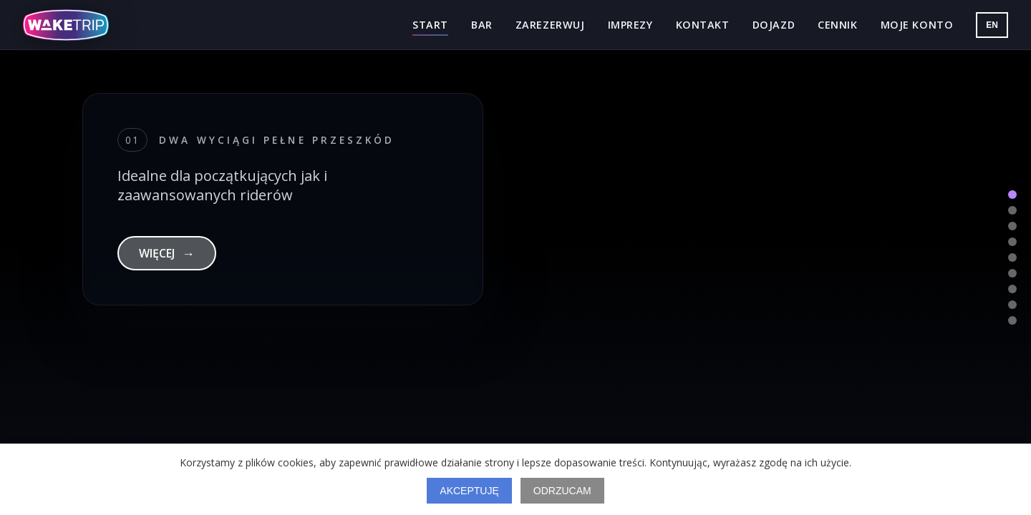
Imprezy (630, 24)
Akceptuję (469, 490)
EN (992, 25)
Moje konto (917, 24)
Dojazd (773, 24)
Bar (482, 24)
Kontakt (703, 24)
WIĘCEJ (167, 253)
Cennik (837, 24)
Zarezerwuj (550, 24)
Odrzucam (562, 490)
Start (430, 24)
